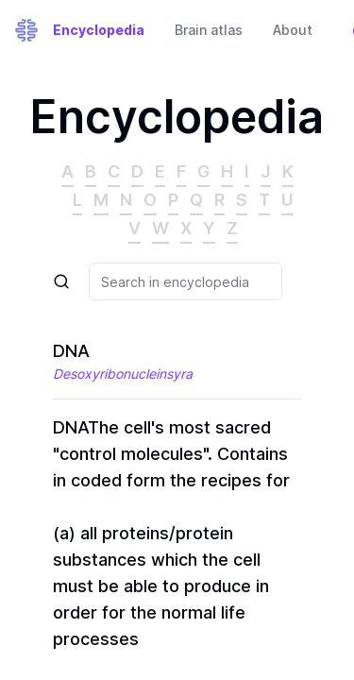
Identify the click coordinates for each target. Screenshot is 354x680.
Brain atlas (209, 30)
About (292, 30)
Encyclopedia (98, 30)
